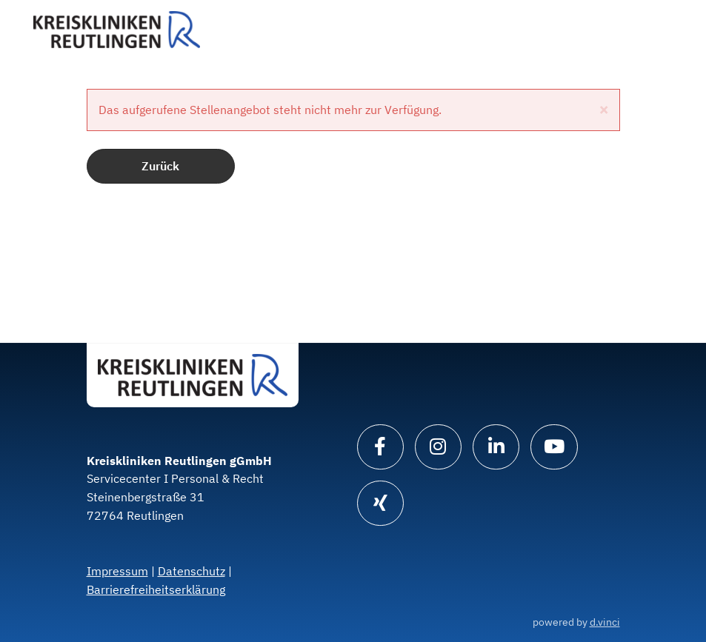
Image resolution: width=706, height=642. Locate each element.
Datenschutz (191, 571)
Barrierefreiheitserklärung (156, 589)
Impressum (117, 571)
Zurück (160, 165)
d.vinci (605, 622)
